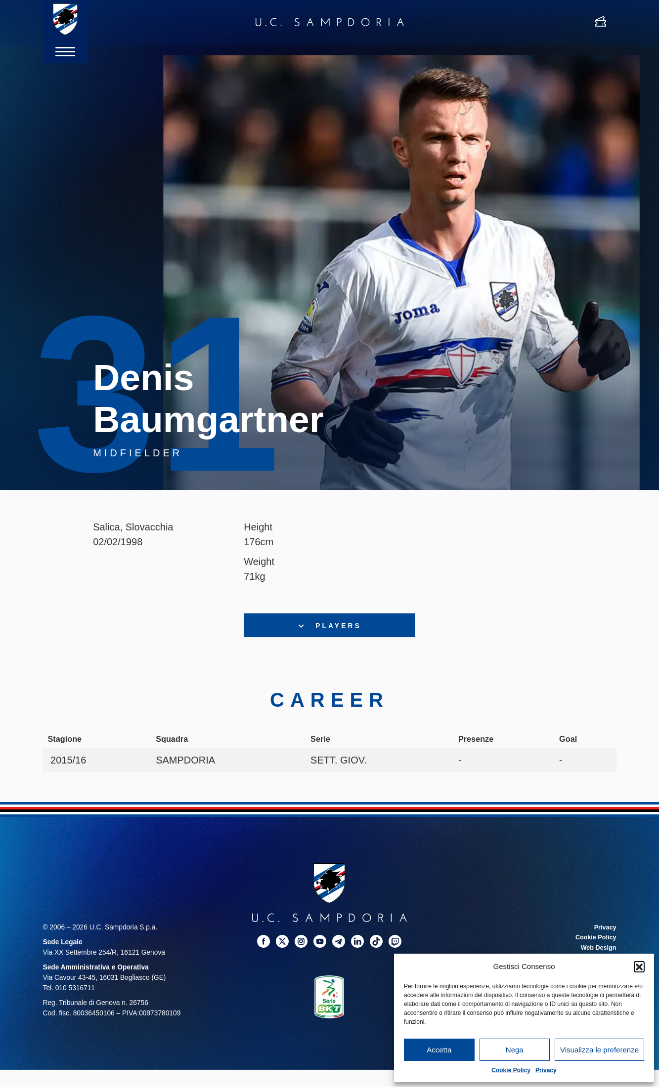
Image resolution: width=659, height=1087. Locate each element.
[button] (639, 966)
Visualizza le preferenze (599, 1050)
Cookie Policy (510, 1070)
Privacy (546, 1070)
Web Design (596, 949)
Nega (515, 1050)
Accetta (439, 1050)
